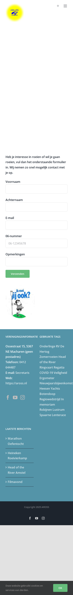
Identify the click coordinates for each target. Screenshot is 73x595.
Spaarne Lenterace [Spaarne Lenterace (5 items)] (53, 415)
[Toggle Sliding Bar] (58, 6)
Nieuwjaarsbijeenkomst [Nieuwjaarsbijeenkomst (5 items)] (56, 383)
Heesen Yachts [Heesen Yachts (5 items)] (50, 389)
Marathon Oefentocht (16, 441)
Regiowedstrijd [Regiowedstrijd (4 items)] (50, 399)
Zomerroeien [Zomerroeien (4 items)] (49, 357)
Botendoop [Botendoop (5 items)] (47, 394)
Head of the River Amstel (16, 470)
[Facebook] (8, 397)
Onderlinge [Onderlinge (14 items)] (47, 346)
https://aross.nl (16, 383)
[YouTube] (15, 397)
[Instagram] (22, 397)
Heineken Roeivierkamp (17, 455)
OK (60, 588)
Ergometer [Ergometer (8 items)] (47, 378)
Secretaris (22, 373)
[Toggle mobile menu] (65, 6)
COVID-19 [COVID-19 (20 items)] (46, 373)
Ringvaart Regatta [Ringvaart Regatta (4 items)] (52, 367)
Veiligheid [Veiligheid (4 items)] (60, 373)
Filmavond (15, 482)
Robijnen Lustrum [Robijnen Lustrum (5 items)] (52, 410)
